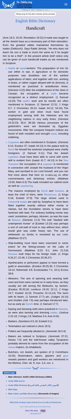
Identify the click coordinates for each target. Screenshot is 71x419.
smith (53, 93)
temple (23, 201)
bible (32, 10)
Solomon (59, 190)
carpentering (26, 185)
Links (59, 402)
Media (53, 402)
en (45, 10)
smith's (26, 100)
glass (65, 355)
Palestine (62, 309)
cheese (11, 347)
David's (29, 303)
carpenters (13, 156)
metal (22, 68)
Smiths (11, 68)
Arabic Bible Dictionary (18, 385)
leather (53, 312)
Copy (43, 411)
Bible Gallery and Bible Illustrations (23, 394)
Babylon (16, 219)
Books (35, 402)
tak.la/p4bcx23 (35, 413)
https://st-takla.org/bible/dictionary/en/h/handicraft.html (35, 406)
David (11, 149)
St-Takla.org (25, 10)
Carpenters (13, 142)
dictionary (39, 10)
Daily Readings (20, 402)
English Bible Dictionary (35, 21)
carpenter (47, 164)
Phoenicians (50, 194)
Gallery (47, 402)
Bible (11, 402)
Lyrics (41, 402)
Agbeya (29, 402)
